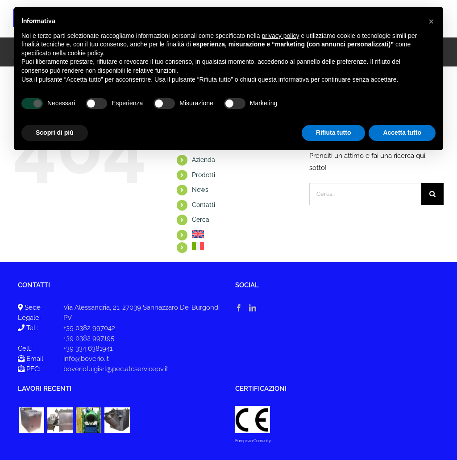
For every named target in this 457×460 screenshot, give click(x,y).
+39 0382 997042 (89, 328)
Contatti (203, 204)
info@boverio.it (86, 359)
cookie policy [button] (85, 53)
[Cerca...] (365, 194)
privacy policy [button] (280, 35)
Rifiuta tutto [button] (333, 132)
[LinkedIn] (252, 307)
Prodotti (203, 174)
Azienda (203, 159)
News (200, 189)
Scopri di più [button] (55, 132)
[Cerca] (432, 194)
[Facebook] (238, 307)
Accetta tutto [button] (402, 132)
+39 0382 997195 (88, 338)
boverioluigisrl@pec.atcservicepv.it (115, 369)
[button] (431, 21)
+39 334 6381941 (87, 348)
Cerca (200, 219)
